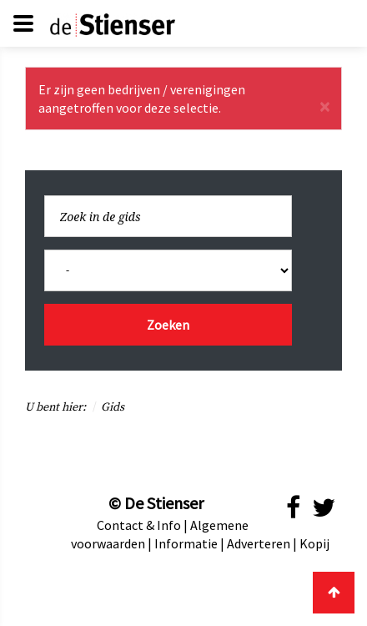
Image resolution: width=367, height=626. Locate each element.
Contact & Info (139, 525)
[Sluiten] (324, 107)
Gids (112, 407)
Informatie (186, 543)
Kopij (314, 543)
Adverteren (258, 543)
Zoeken (168, 324)
